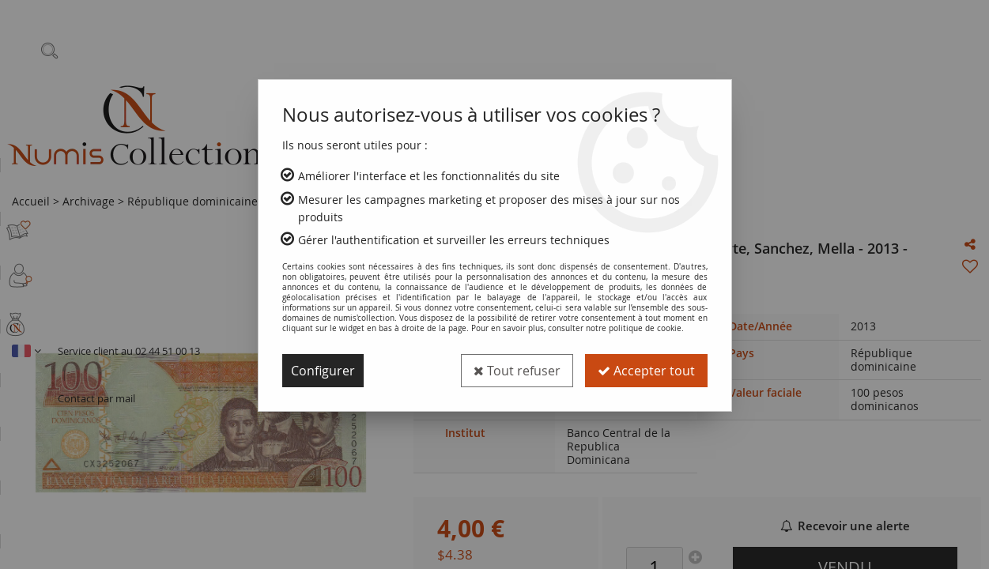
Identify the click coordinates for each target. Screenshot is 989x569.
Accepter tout (646, 370)
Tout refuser (517, 370)
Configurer (323, 370)
